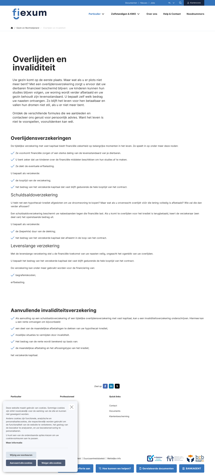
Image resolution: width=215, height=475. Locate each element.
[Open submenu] (103, 14)
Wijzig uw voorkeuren (21, 455)
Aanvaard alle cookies (21, 463)
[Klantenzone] (194, 3)
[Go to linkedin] (112, 386)
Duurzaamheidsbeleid (94, 458)
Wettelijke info (114, 458)
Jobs (152, 3)
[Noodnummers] (194, 14)
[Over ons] (151, 14)
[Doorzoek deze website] (180, 3)
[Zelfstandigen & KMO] (122, 14)
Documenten (131, 3)
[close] (72, 407)
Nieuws (143, 3)
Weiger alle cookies (51, 463)
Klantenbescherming (119, 416)
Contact (113, 405)
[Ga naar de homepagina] (40, 14)
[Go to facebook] (106, 386)
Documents (114, 411)
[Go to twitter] (118, 386)
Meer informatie (14, 442)
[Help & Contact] (172, 14)
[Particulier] (93, 14)
